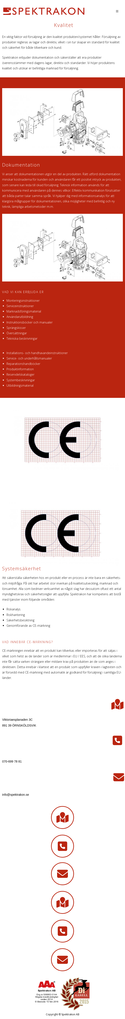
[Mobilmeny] (117, 11)
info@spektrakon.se (15, 794)
